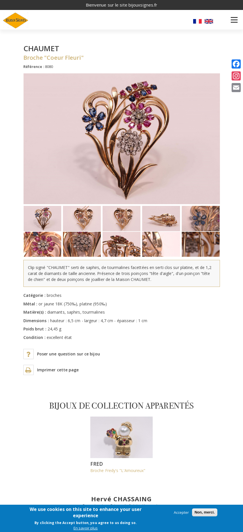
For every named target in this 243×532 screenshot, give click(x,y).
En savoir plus (85, 528)
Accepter (181, 512)
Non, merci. (205, 512)
